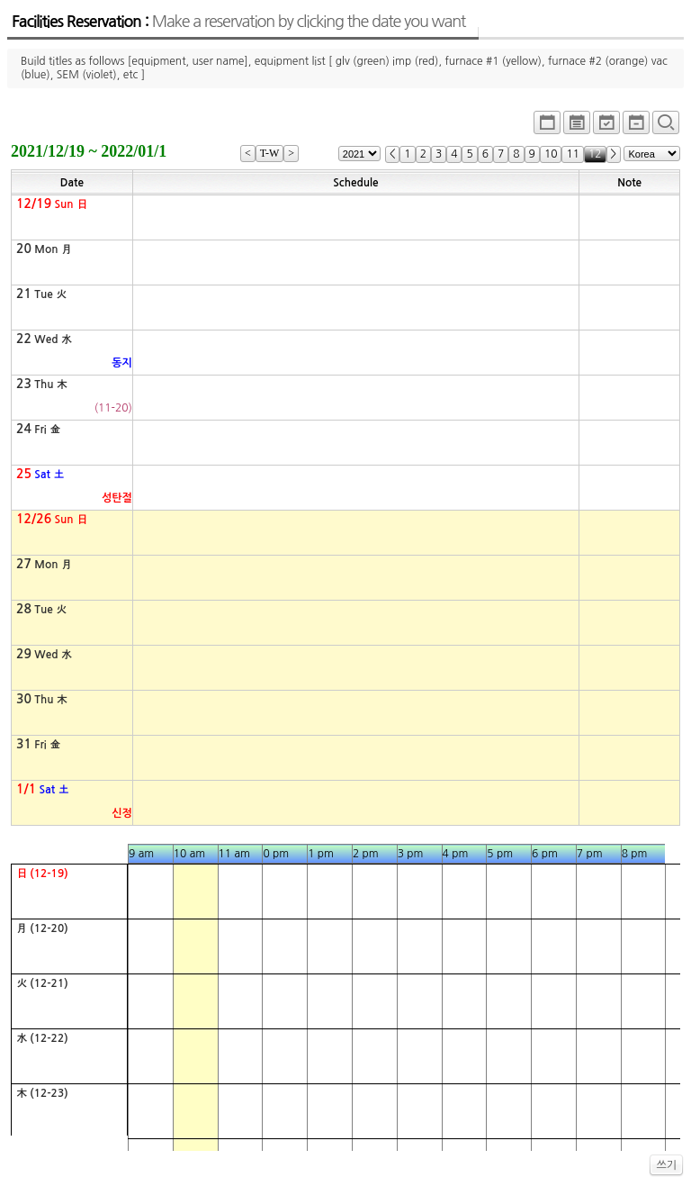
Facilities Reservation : (238, 22)
